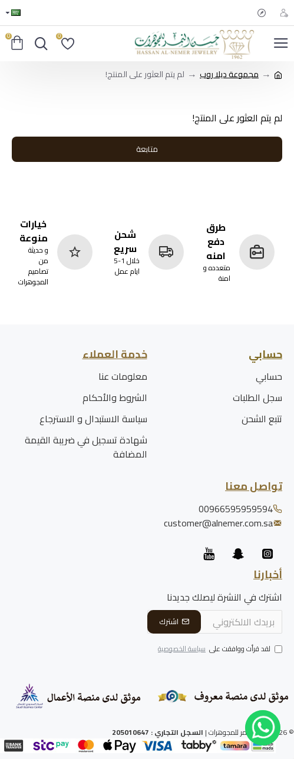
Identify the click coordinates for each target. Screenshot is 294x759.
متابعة (147, 149)
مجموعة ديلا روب (229, 74)
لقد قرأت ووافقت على (219, 649)
